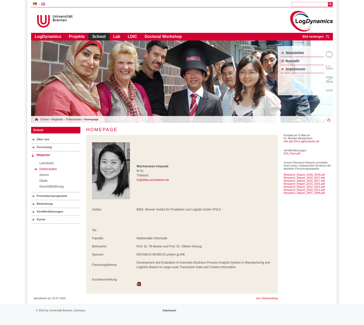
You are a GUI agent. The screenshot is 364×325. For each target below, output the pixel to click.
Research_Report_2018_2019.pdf (304, 174)
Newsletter (295, 53)
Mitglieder (57, 119)
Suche (41, 219)
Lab (116, 36)
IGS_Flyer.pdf (292, 153)
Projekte (77, 36)
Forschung (44, 147)
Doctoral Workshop (163, 36)
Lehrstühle (46, 163)
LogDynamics (48, 36)
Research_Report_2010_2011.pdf (304, 189)
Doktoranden (74, 119)
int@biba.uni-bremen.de (152, 180)
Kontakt (293, 61)
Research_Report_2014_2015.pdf (304, 183)
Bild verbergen (313, 36)
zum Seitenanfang (267, 298)
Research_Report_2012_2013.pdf (304, 186)
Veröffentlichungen (50, 211)
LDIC (132, 36)
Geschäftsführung (51, 186)
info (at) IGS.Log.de (302, 141)
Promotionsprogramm (52, 195)
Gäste (43, 180)
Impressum (295, 69)
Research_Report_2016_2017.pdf (304, 177)
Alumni (44, 175)
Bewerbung (45, 203)
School (99, 36)
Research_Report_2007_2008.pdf (304, 192)
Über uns (43, 139)
